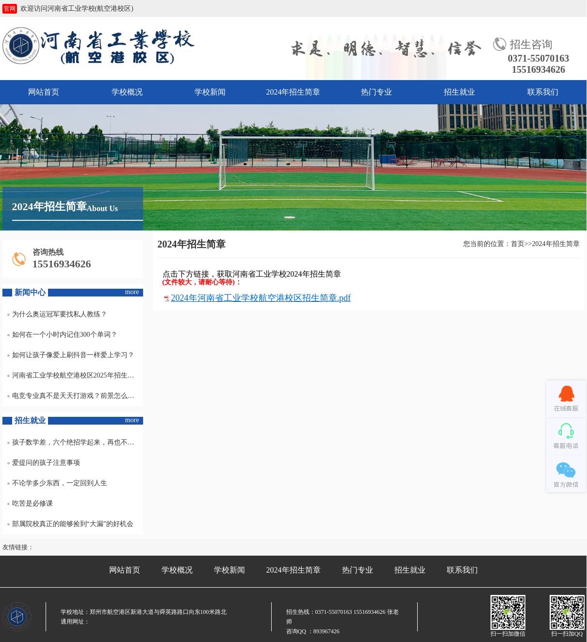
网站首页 (43, 92)
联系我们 (542, 92)
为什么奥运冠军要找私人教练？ (57, 314)
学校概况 (127, 92)
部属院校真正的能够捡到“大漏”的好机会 (70, 523)
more (132, 292)
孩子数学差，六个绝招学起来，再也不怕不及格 (75, 442)
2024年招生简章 (293, 92)
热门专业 (376, 92)
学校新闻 (210, 92)
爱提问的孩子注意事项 (43, 462)
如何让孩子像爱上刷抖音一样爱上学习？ (70, 355)
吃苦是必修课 (30, 503)
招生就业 (459, 92)
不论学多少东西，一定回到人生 (57, 483)
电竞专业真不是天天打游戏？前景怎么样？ (74, 395)
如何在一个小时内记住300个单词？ (62, 334)
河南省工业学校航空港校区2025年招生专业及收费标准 (75, 375)
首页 (517, 243)
